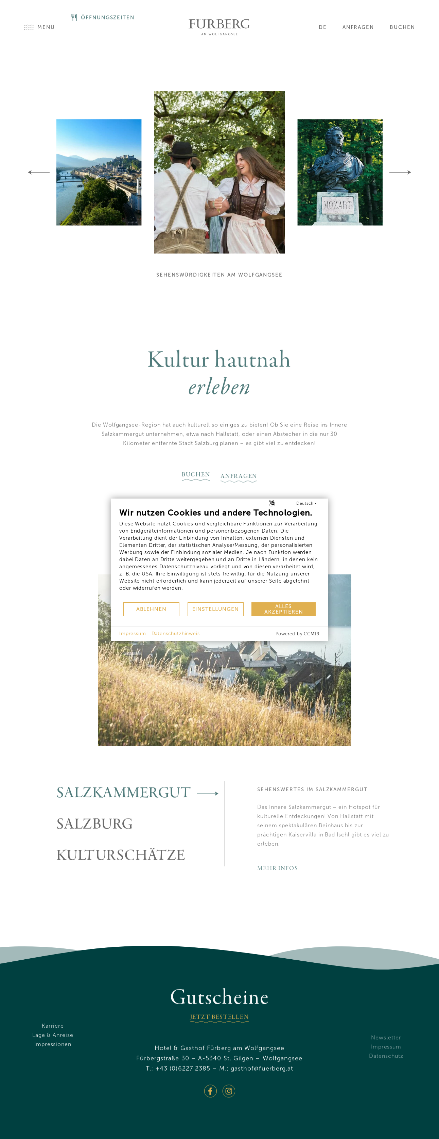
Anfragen (358, 27)
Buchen (402, 27)
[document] (219, 555)
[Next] (400, 172)
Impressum (132, 633)
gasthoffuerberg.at (262, 1087)
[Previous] (39, 172)
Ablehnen (151, 609)
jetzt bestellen (219, 1037)
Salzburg (140, 844)
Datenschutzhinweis (176, 633)
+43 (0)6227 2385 (182, 1087)
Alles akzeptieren (283, 609)
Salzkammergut (140, 812)
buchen (196, 494)
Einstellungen (215, 609)
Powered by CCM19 (298, 633)
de (323, 27)
